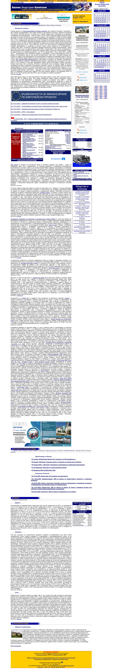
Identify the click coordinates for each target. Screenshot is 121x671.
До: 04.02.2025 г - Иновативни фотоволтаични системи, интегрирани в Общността (35, 109)
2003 (105, 96)
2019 (101, 89)
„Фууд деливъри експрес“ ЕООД (45, 362)
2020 (96, 89)
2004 (101, 96)
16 (104, 18)
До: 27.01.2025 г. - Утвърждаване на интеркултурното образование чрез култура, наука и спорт (39, 106)
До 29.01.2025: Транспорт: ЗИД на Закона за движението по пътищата (54, 492)
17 (98, 34)
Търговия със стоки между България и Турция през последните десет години (82, 212)
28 (100, 22)
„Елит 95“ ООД (15, 362)
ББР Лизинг (14, 165)
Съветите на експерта (82, 72)
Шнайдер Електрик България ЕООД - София (30, 155)
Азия (26, 499)
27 (98, 22)
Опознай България (63, 1)
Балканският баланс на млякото (82, 223)
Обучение (41, 450)
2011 (96, 93)
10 (98, 32)
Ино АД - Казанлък (79, 172)
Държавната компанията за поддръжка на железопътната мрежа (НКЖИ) (33, 219)
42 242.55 (67, 134)
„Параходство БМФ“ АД (39, 277)
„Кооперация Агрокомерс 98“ (26, 406)
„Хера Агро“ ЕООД (65, 378)
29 (102, 22)
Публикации (76, 1)
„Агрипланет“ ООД (22, 387)
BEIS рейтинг (16, 133)
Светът (43, 12)
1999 (96, 99)
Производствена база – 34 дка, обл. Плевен (82, 96)
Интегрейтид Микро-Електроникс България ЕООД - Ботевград (29, 145)
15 (102, 18)
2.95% (89, 151)
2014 (96, 92)
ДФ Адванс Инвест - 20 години (83, 220)
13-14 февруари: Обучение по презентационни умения (49, 467)
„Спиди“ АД (24, 298)
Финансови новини (18, 25)
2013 (101, 92)
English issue (78, 18)
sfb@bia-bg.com (83, 80)
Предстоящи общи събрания (82, 179)
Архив (102, 1)
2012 (105, 92)
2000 (105, 98)
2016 (101, 90)
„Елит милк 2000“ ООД (64, 360)
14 (100, 18)
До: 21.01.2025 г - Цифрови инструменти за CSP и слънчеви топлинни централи (35, 103)
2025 (101, 86)
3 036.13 (68, 142)
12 (96, 18)
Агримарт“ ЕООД (27, 362)
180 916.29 (67, 131)
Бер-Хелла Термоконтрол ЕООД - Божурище (29, 153)
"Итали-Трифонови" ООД (55, 354)
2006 (105, 95)
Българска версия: (41, 655)
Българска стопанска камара (29, 12)
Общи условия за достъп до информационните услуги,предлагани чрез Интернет (51, 658)
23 (104, 20)
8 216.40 (68, 139)
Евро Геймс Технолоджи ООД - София (29, 136)
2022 (101, 88)
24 (98, 36)
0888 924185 (83, 77)
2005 (96, 96)
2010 (101, 93)
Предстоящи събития (51, 450)
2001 (101, 98)
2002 (96, 98)
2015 (105, 90)
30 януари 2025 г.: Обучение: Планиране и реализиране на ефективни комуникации (58, 465)
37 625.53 (67, 140)
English (84, 1)
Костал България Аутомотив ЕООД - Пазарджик (30, 134)
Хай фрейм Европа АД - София (82, 178)
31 (99, 52)
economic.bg (20, 295)
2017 (96, 90)
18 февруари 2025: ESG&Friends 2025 (43, 470)
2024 (105, 86)
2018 (105, 89)
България (16, 12)
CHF (74, 145)
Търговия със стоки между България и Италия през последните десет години (82, 198)
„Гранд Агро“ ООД (16, 390)
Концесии (58, 25)
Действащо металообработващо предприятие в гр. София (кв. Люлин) (82, 38)
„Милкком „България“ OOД (63, 393)
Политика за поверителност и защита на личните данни (51, 659)
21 (100, 20)
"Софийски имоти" (44, 192)
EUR (74, 142)
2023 (96, 88)
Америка (21, 499)
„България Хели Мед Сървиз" (29, 263)
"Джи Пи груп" (53, 225)
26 (96, 22)
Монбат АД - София (28, 157)
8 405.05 (68, 136)
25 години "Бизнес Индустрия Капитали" (82, 217)
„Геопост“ (67, 298)
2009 (105, 93)
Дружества (27, 25)
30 (104, 22)
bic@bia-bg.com (56, 665)
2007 (101, 95)
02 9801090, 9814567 (37, 123)
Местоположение (16, 646)
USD (74, 144)
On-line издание (79, 16)
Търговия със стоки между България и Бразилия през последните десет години (82, 192)
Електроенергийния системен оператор (35, 31)
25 (100, 36)
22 (102, 20)
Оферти (35, 450)
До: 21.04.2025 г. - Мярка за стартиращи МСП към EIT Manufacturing (31, 114)
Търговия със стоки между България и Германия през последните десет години (82, 207)
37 (69, 133)
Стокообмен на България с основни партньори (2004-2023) (82, 202)
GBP (74, 143)
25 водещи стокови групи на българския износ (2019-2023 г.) (82, 226)
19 (96, 20)
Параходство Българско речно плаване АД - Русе (53, 146)
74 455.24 (67, 135)
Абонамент (33, 1)
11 (100, 32)
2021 (105, 88)
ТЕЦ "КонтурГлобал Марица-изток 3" (27, 59)
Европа (15, 499)
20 (98, 20)
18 (100, 34)
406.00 (68, 143)
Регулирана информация (38, 25)
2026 (96, 86)
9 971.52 (68, 138)
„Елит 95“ (22, 364)
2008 (96, 95)
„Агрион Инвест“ (45, 370)
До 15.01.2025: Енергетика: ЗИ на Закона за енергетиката (50, 476)
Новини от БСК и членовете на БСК (22, 450)
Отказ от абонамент (80, 21)
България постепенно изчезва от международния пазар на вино (82, 230)
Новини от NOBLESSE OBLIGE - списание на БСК (71, 450)
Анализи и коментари (47, 1)
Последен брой (23, 1)
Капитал (19, 74)
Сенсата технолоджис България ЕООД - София (29, 139)
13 (98, 18)
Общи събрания (50, 25)
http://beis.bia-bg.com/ (67, 665)
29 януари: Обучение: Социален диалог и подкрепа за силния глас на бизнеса (56, 462)
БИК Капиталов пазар (17, 2)
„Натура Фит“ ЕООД (42, 406)
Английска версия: (57, 655)
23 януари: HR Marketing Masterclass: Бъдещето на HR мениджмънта (54, 459)
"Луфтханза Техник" (54, 267)
